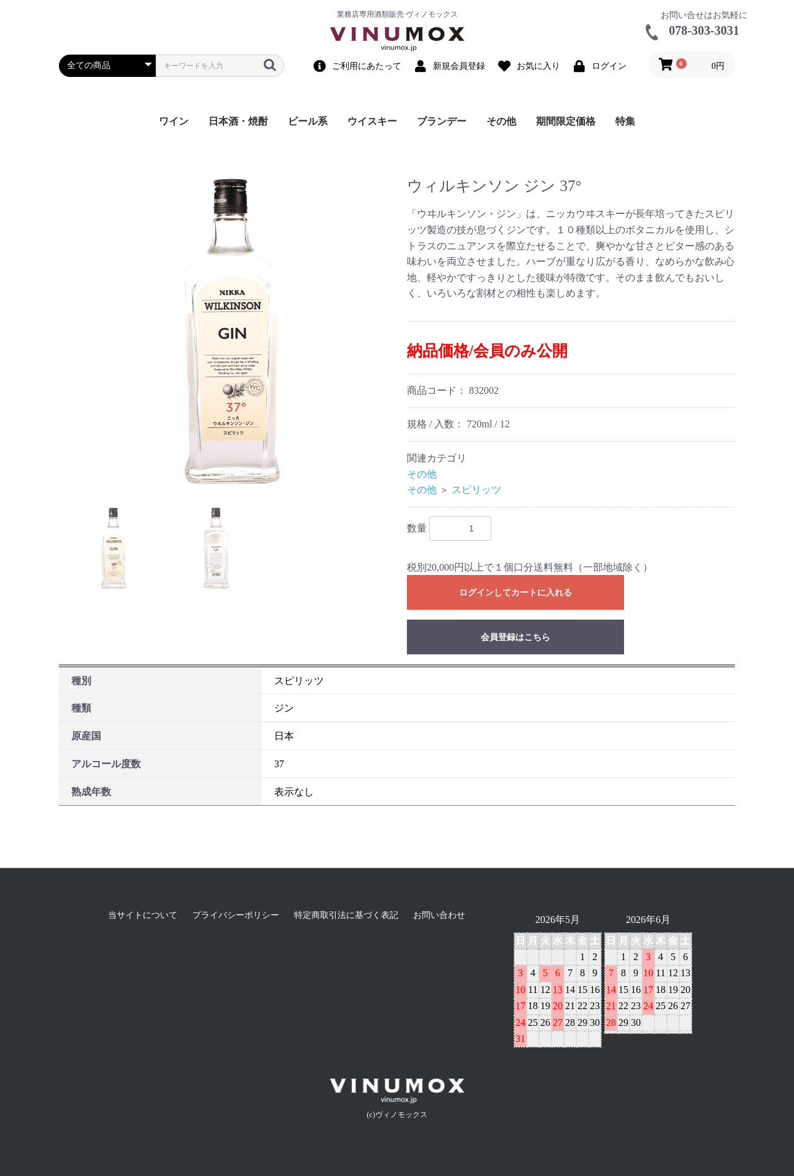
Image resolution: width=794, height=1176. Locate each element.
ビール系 (308, 121)
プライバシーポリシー (235, 915)
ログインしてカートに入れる (515, 592)
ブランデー (441, 121)
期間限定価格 (566, 121)
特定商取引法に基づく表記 (346, 915)
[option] (228, 331)
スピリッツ (476, 489)
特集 (625, 121)
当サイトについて (142, 915)
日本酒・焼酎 (238, 121)
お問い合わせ (439, 915)
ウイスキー (372, 121)
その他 (501, 121)
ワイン (174, 121)
